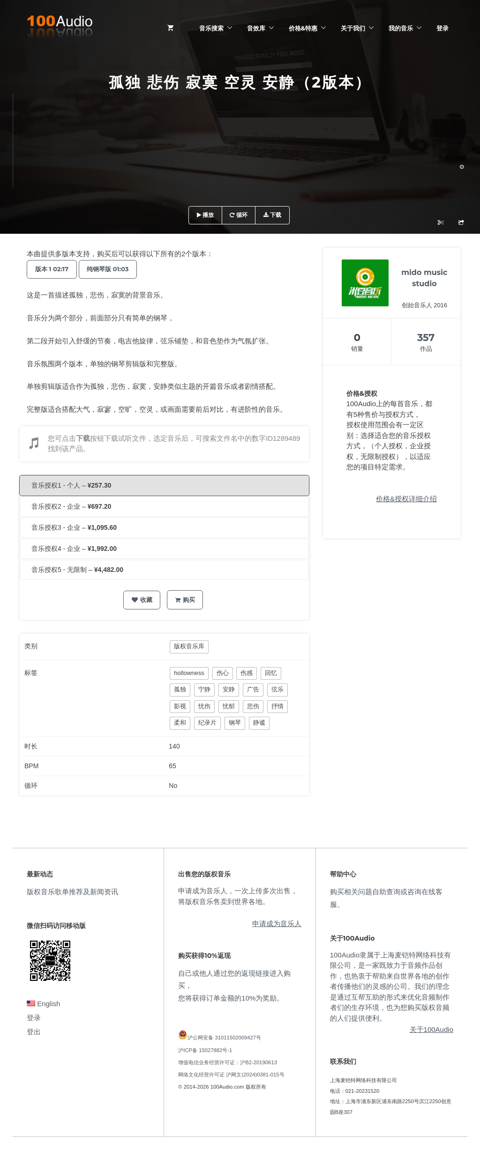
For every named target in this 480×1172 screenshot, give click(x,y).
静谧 (259, 722)
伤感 (246, 672)
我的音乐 (401, 28)
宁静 (204, 689)
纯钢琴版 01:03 (112, 269)
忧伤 (204, 706)
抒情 (277, 706)
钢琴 (235, 722)
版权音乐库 (189, 646)
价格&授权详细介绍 (406, 499)
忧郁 (229, 706)
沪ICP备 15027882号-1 (205, 1050)
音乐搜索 (211, 28)
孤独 (180, 689)
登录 (442, 28)
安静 (229, 689)
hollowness (189, 672)
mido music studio (424, 278)
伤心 (223, 672)
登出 (34, 1032)
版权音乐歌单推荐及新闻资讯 (72, 892)
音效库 (256, 28)
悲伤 (253, 706)
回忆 (271, 672)
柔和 (180, 722)
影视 (180, 706)
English (43, 1004)
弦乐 (277, 689)
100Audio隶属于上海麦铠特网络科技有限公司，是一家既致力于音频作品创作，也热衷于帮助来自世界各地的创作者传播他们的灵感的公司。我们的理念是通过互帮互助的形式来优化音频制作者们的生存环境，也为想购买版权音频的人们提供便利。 (390, 986)
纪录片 (207, 722)
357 (426, 337)
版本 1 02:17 (53, 269)
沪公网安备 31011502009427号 (224, 1037)
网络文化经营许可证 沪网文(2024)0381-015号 (231, 1074)
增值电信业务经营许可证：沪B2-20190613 (227, 1062)
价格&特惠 (303, 28)
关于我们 (353, 28)
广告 (253, 689)
